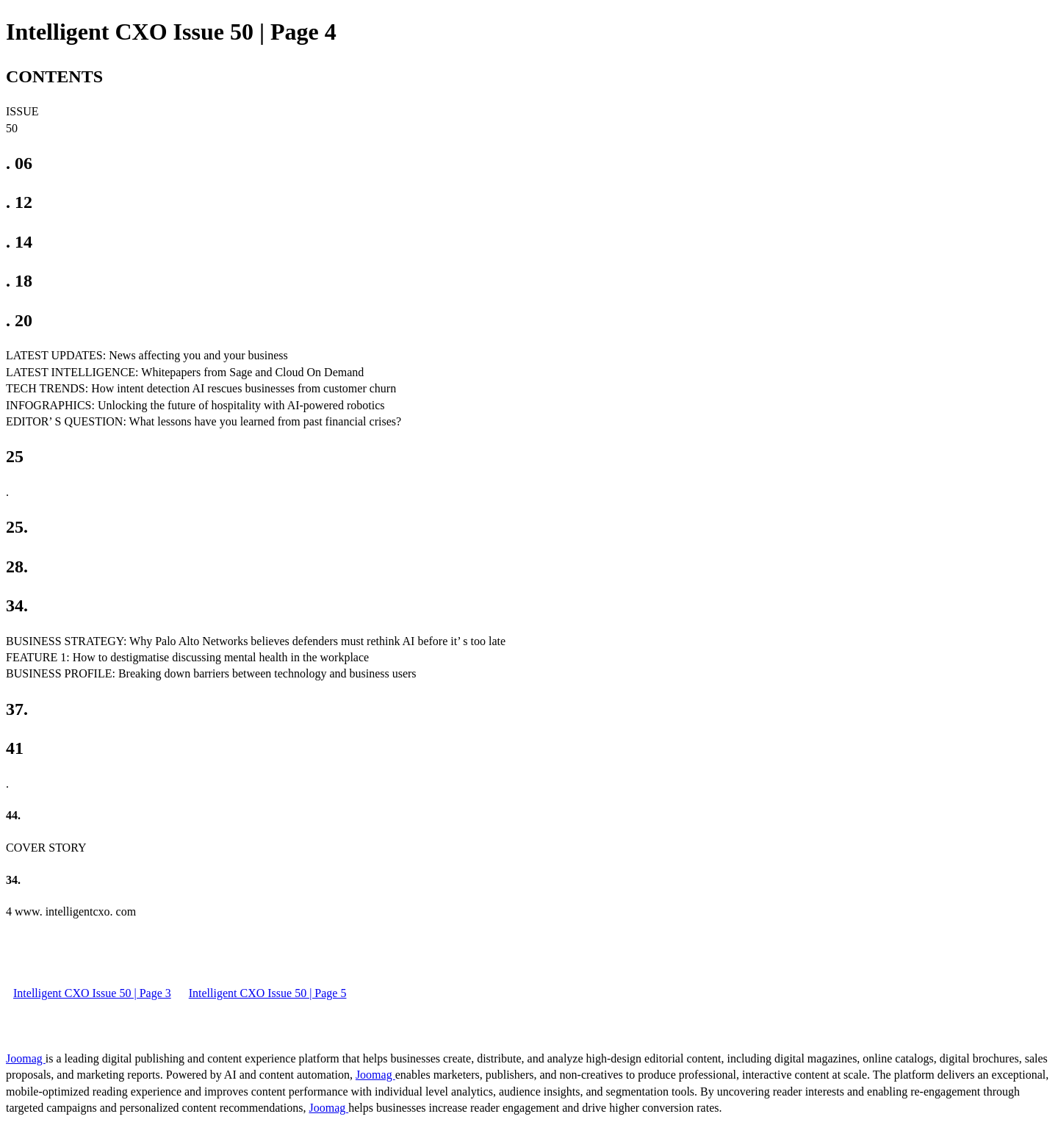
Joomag (26, 1058)
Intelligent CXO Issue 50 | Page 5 (268, 993)
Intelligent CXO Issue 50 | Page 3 (92, 993)
